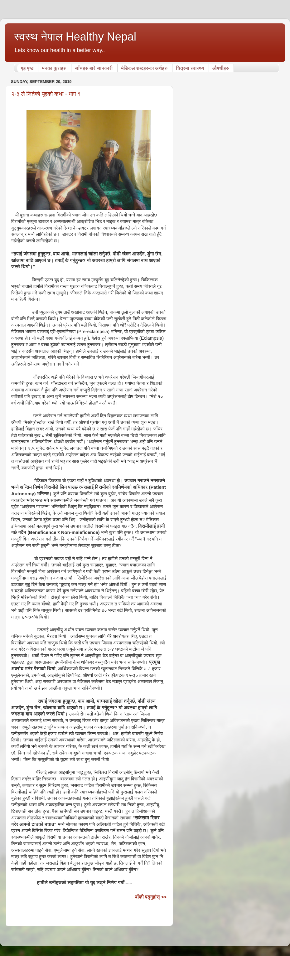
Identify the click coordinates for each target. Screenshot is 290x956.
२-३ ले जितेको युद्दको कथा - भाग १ (46, 94)
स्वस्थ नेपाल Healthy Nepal (75, 36)
